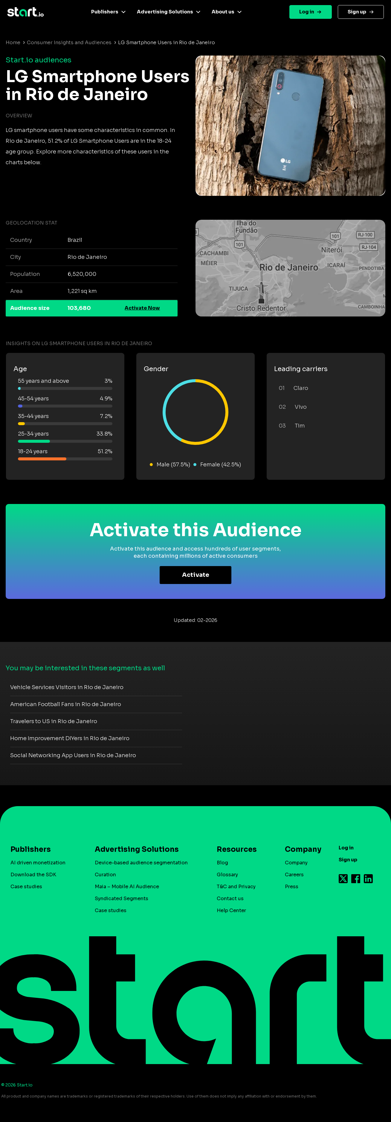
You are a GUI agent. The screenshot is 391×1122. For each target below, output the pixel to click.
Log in (306, 12)
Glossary (227, 875)
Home (13, 42)
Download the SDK (33, 875)
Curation (105, 875)
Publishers (104, 12)
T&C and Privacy (236, 886)
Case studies (26, 886)
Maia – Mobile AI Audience (127, 886)
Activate (195, 575)
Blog (222, 863)
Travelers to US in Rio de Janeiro (53, 721)
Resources (237, 849)
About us (223, 12)
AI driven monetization (37, 863)
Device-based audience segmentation (141, 863)
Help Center (231, 910)
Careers (294, 875)
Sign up (357, 12)
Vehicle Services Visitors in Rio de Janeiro (66, 687)
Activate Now (142, 308)
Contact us (230, 898)
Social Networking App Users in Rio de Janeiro (73, 755)
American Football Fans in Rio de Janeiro (65, 704)
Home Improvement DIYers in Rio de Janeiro (69, 738)
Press (291, 886)
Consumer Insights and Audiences (69, 42)
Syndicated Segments (121, 898)
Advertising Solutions (165, 12)
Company (300, 849)
